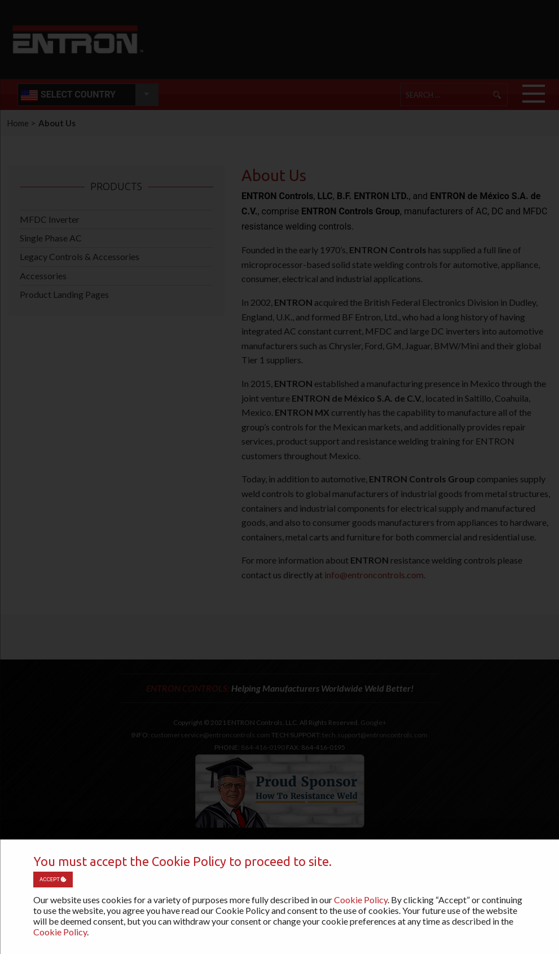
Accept (53, 879)
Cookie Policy (361, 899)
